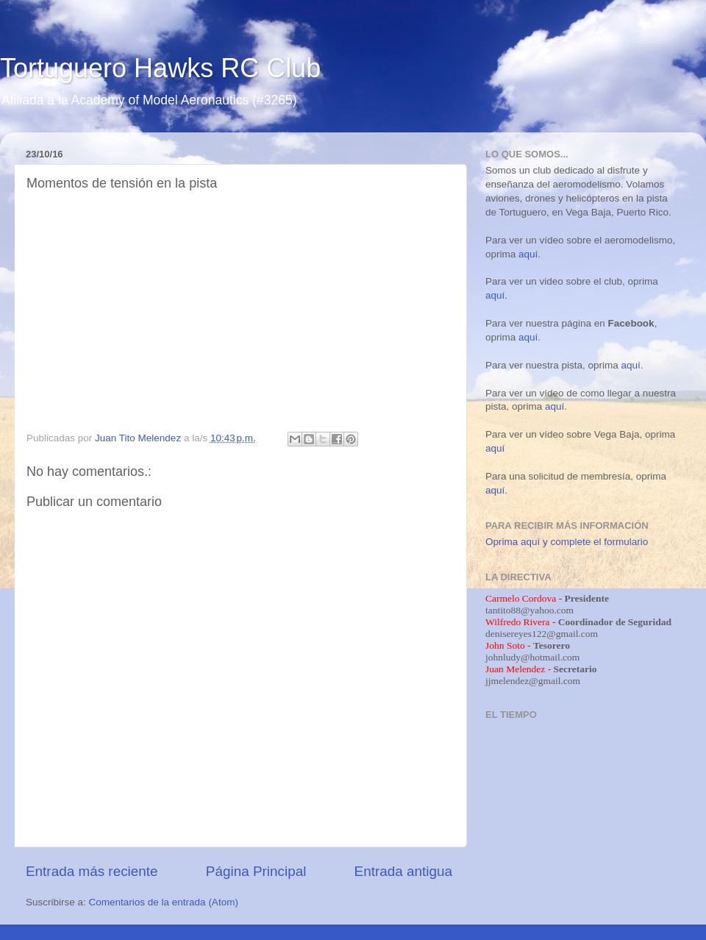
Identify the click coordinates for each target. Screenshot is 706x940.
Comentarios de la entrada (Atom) (163, 902)
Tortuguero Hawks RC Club (160, 68)
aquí (528, 254)
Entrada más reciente (92, 871)
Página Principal (256, 871)
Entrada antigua (403, 871)
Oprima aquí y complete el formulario (566, 541)
